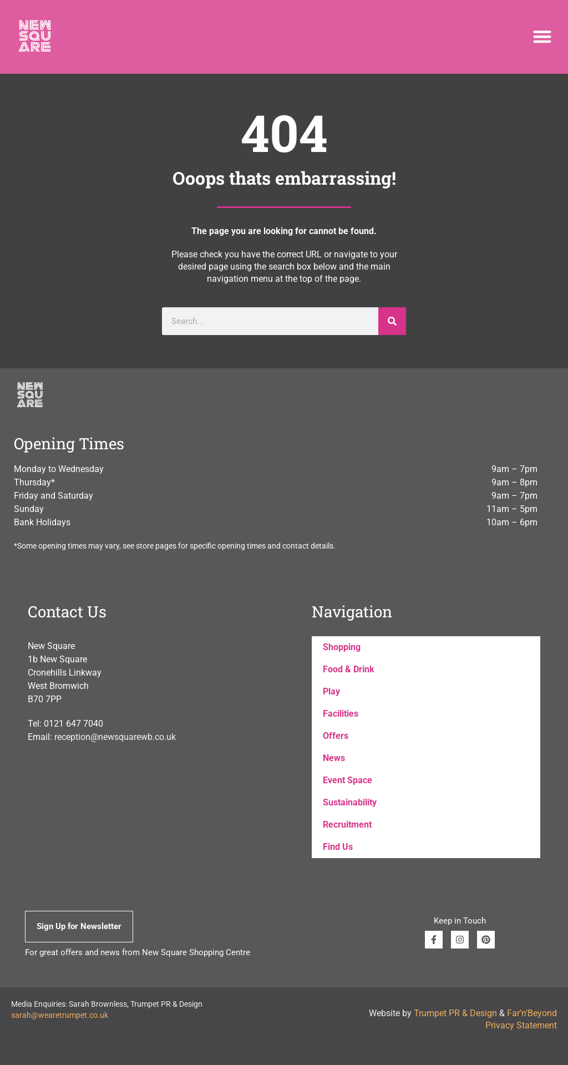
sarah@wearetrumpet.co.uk (59, 1015)
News (334, 758)
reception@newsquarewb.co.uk (115, 737)
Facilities (340, 713)
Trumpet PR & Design (455, 1013)
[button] (542, 37)
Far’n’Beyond (532, 1013)
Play (331, 691)
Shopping (342, 647)
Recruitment (347, 824)
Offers (335, 736)
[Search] (392, 321)
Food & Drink (348, 669)
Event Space (347, 780)
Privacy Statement (521, 1025)
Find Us (338, 846)
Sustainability (350, 802)
